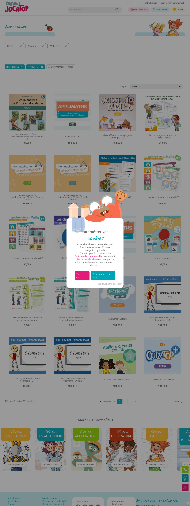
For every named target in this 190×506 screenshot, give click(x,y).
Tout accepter (80, 275)
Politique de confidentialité (88, 256)
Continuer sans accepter (110, 284)
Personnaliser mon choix (101, 275)
